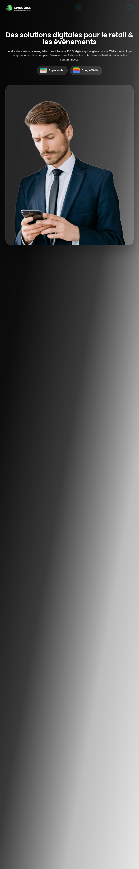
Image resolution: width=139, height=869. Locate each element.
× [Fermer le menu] (130, 7)
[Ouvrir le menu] (78, 7)
